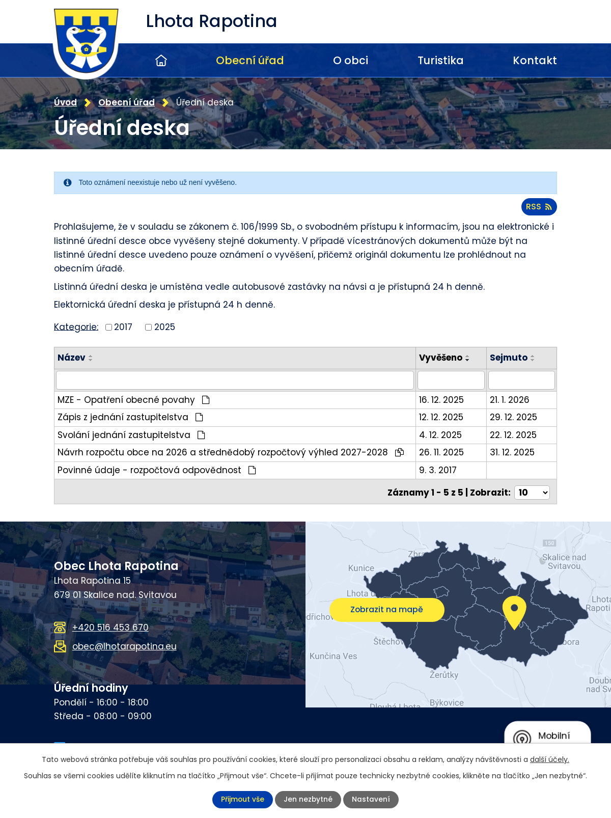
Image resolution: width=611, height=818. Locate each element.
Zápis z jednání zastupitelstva (130, 416)
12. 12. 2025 (446, 416)
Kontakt (535, 60)
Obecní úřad (250, 60)
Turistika (441, 60)
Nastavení (371, 800)
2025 (164, 326)
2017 (123, 326)
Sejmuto (511, 356)
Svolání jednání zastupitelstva (131, 433)
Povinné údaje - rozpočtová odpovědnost (157, 468)
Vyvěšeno (445, 356)
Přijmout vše (242, 800)
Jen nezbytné (308, 800)
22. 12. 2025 (515, 433)
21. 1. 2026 (512, 398)
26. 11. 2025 (446, 451)
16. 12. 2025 (446, 398)
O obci (350, 60)
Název (72, 356)
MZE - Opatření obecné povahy (134, 398)
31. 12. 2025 (514, 451)
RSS (539, 205)
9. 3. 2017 (443, 468)
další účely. (549, 759)
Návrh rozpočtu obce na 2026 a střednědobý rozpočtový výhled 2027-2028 (231, 451)
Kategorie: (76, 325)
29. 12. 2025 (515, 416)
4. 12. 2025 (445, 433)
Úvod (161, 60)
